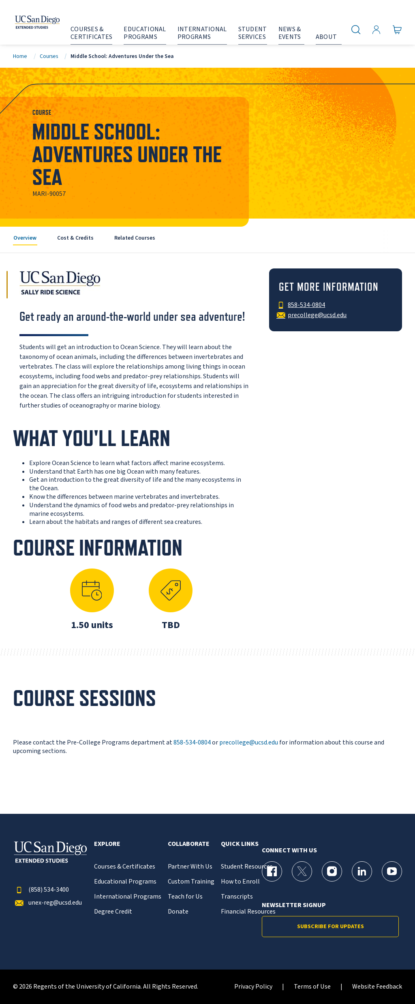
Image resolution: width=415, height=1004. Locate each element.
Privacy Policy (253, 987)
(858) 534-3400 (41, 890)
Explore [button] (107, 844)
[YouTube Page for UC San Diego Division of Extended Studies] (392, 871)
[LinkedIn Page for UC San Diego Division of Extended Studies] (362, 871)
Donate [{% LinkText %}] (178, 911)
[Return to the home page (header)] (29, 22)
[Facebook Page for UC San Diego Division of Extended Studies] (272, 871)
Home (20, 56)
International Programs (127, 896)
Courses (49, 56)
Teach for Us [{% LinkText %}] (185, 896)
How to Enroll (240, 881)
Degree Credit (113, 911)
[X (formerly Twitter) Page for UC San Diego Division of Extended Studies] (302, 871)
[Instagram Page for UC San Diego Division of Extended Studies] (332, 871)
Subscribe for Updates (330, 926)
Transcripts (237, 896)
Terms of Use (312, 987)
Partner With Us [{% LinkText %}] (190, 866)
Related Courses (134, 238)
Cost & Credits (75, 238)
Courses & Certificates (124, 866)
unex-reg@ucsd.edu (47, 903)
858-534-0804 (192, 742)
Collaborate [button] (189, 844)
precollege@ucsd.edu (248, 742)
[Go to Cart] (397, 30)
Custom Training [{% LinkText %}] (191, 881)
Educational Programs (125, 881)
